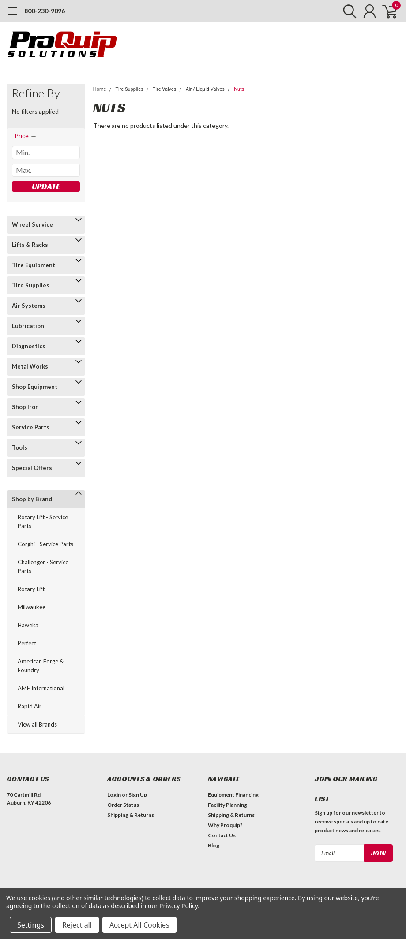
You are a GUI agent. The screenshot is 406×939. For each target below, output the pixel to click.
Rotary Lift (31, 588)
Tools (19, 447)
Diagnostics (28, 346)
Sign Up (137, 794)
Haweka (28, 625)
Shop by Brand (32, 499)
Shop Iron (25, 406)
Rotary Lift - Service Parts (43, 521)
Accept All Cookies (139, 925)
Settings (30, 925)
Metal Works (30, 366)
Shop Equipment (34, 386)
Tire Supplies (30, 285)
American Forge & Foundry (41, 666)
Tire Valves (165, 89)
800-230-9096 (44, 11)
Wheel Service (32, 224)
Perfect (27, 643)
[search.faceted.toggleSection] (26, 136)
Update (46, 186)
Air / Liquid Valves (205, 89)
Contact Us (222, 835)
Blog (213, 845)
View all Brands (37, 724)
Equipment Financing (233, 794)
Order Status (123, 804)
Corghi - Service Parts (45, 544)
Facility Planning (227, 804)
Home (99, 89)
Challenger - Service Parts (43, 566)
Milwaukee (31, 607)
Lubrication (28, 325)
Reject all (77, 925)
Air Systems (28, 305)
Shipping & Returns (130, 815)
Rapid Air (29, 706)
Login (114, 794)
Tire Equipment (33, 264)
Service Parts (30, 427)
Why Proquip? (225, 825)
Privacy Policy (178, 906)
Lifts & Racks (30, 244)
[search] (347, 11)
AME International (41, 688)
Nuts (239, 89)
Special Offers (32, 467)
